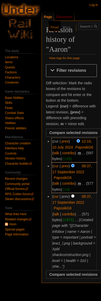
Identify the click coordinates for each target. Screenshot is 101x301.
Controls (11, 153)
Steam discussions (18, 199)
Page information (17, 234)
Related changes (16, 219)
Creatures (12, 82)
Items (8, 62)
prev (65, 141)
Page (48, 17)
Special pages (14, 229)
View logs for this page (64, 58)
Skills (8, 103)
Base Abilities (14, 98)
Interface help (14, 148)
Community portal (17, 184)
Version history (15, 158)
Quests (10, 67)
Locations (11, 57)
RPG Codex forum (17, 194)
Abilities (10, 123)
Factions (11, 72)
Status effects (14, 118)
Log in (93, 5)
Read (52, 27)
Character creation (18, 143)
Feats (9, 108)
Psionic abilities (15, 128)
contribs (68, 153)
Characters (12, 77)
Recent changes (16, 179)
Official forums (15, 189)
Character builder (17, 163)
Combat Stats (14, 113)
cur (55, 166)
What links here (15, 214)
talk (56, 153)
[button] (71, 71)
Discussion (64, 17)
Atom (12, 224)
